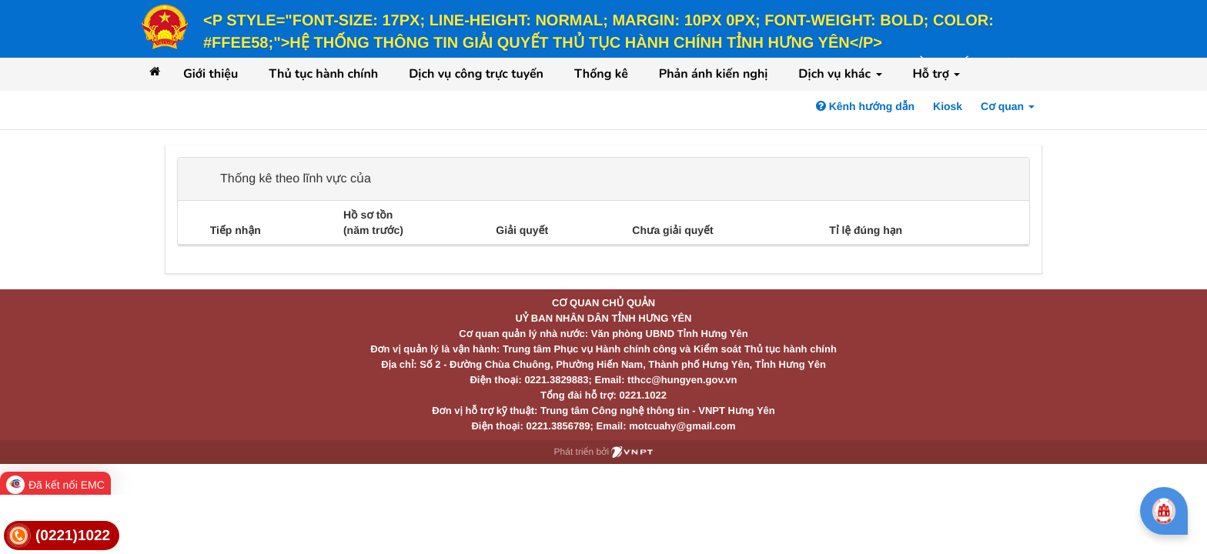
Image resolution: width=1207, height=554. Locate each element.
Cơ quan (1008, 106)
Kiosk (947, 106)
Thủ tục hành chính (323, 73)
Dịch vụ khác (839, 73)
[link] (61, 536)
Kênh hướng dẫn (865, 106)
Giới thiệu (210, 73)
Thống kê (601, 73)
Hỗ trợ (937, 73)
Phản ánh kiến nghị (713, 73)
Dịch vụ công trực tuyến (476, 73)
